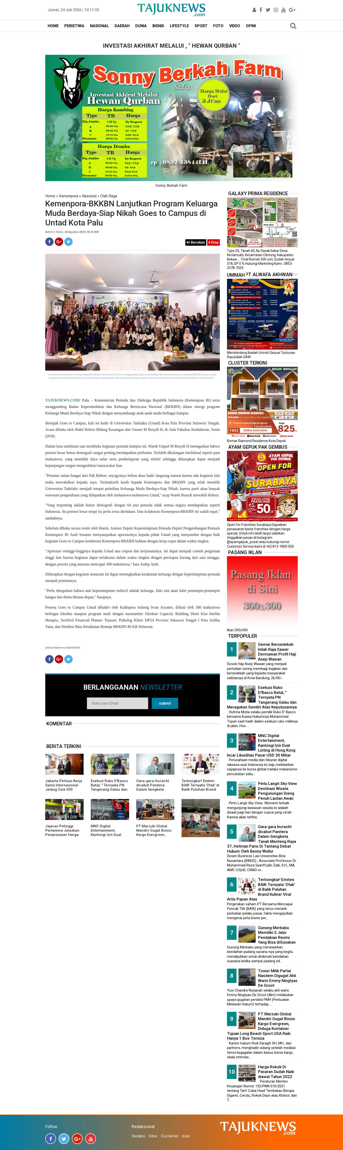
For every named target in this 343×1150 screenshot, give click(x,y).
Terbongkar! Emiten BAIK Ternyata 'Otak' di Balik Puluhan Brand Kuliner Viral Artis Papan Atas (200, 789)
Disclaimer (170, 1136)
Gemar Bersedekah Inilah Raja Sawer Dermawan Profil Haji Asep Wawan (277, 652)
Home (50, 196)
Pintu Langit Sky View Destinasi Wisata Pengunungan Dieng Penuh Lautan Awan (277, 791)
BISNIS (158, 26)
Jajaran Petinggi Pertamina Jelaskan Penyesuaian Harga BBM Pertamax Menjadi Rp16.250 (62, 834)
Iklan (186, 1136)
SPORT (201, 26)
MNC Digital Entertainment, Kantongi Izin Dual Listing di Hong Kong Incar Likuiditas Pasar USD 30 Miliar (109, 837)
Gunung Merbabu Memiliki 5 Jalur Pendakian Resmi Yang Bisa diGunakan (277, 935)
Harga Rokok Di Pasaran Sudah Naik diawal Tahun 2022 (276, 1071)
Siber (153, 1136)
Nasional (89, 196)
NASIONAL (99, 26)
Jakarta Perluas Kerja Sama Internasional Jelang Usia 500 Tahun (63, 787)
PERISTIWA (74, 26)
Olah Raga (108, 196)
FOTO (218, 26)
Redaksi (138, 1136)
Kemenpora (68, 196)
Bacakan (196, 242)
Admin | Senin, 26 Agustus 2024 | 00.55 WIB (72, 232)
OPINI (251, 26)
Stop (213, 242)
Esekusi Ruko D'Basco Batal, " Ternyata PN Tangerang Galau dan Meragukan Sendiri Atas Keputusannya (109, 789)
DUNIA (141, 26)
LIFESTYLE (179, 26)
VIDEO (234, 26)
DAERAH (122, 26)
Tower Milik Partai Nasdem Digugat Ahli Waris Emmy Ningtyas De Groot (278, 978)
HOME (53, 26)
